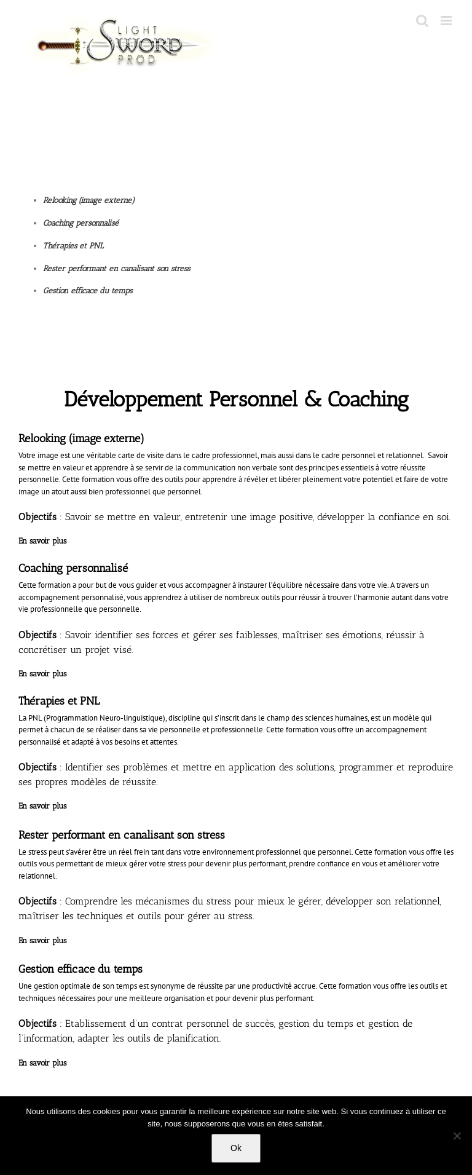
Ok (236, 1148)
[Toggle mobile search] (422, 20)
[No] (456, 1136)
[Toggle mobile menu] (447, 20)
